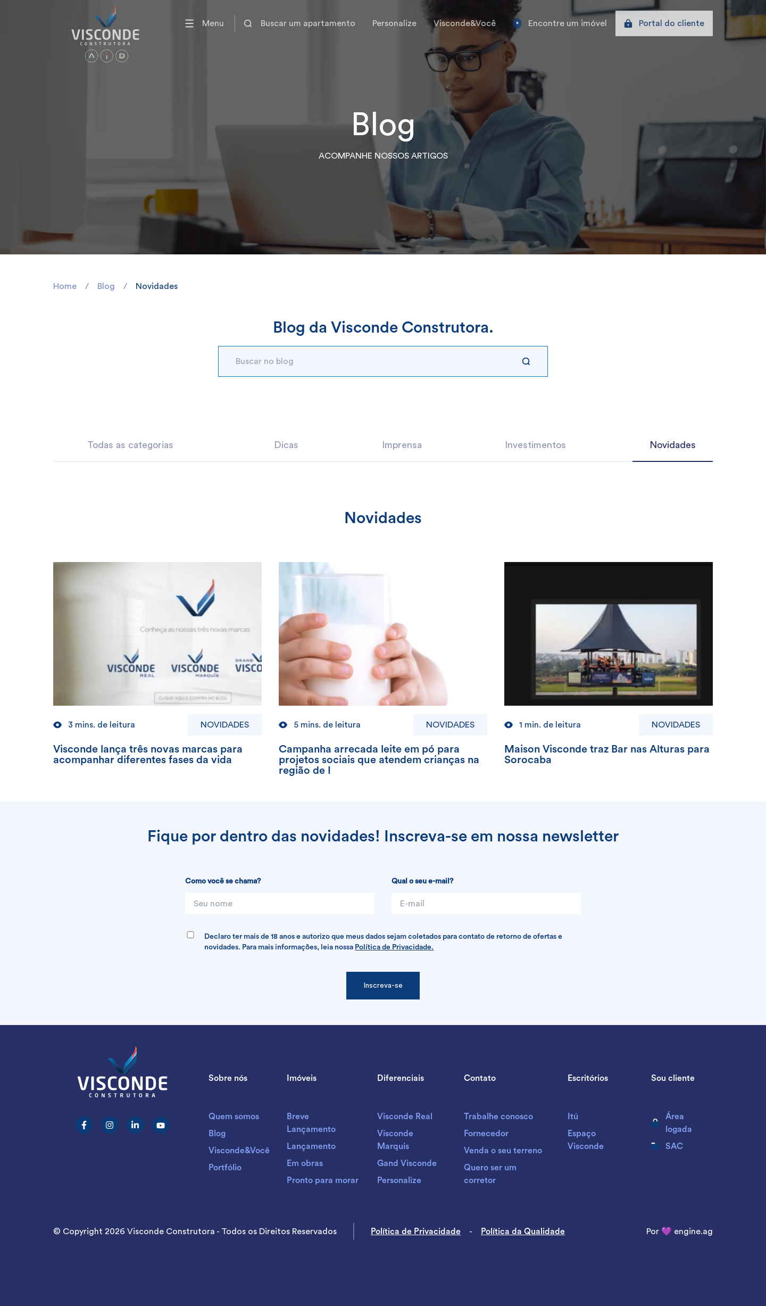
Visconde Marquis (395, 1140)
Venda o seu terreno (503, 1150)
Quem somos (234, 1116)
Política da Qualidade (523, 1231)
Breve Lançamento (311, 1123)
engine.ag (693, 1231)
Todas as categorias (130, 445)
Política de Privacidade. (394, 947)
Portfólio (225, 1167)
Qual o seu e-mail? (422, 881)
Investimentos (535, 445)
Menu (204, 23)
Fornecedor (486, 1133)
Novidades (673, 445)
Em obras (305, 1163)
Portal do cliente (664, 23)
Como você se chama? (223, 881)
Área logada (671, 1123)
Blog (217, 1133)
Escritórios (588, 1078)
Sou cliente (673, 1078)
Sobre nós (228, 1078)
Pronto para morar (323, 1180)
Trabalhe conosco (498, 1116)
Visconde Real (404, 1116)
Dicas (286, 445)
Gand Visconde (407, 1163)
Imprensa (402, 445)
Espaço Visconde (586, 1140)
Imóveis (302, 1078)
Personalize (394, 23)
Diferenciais (400, 1078)
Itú (573, 1116)
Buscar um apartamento (299, 23)
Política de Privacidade (416, 1231)
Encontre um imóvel (560, 23)
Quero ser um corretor (490, 1174)
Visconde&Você (465, 23)
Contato (480, 1078)
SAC (667, 1146)
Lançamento (311, 1146)
